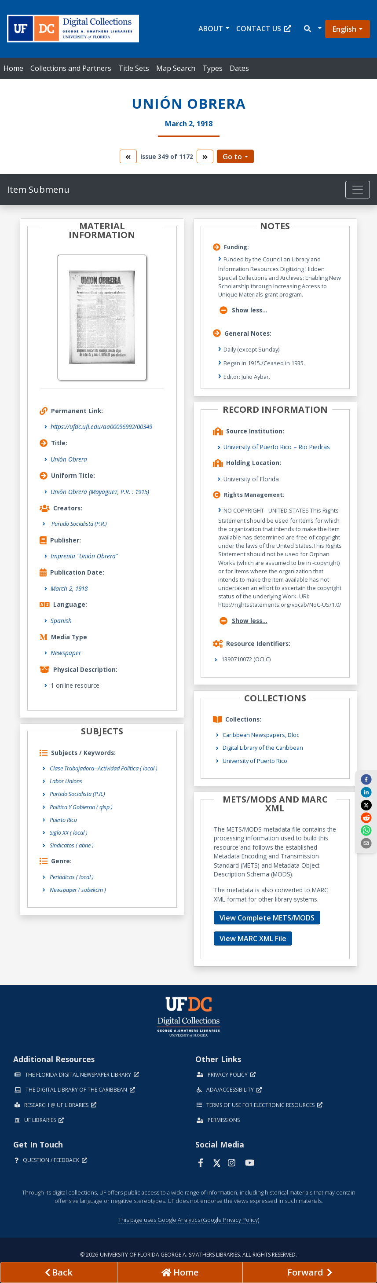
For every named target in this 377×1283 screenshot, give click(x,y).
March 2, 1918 (69, 588)
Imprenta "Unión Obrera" (84, 556)
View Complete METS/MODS (267, 918)
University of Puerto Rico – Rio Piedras (276, 447)
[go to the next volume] (205, 156)
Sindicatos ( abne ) (72, 845)
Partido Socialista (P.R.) (77, 794)
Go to (232, 156)
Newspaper (66, 653)
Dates (239, 68)
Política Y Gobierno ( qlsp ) (81, 807)
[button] (312, 29)
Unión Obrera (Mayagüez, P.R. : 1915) (100, 492)
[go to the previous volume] (128, 156)
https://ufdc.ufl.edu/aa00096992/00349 (101, 426)
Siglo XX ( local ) (69, 832)
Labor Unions (66, 781)
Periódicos (72, 877)
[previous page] (58, 1272)
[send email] (366, 843)
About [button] (210, 28)
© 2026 (188, 1254)
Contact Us (263, 28)
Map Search (175, 68)
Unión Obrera (69, 459)
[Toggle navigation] (357, 189)
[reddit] (366, 817)
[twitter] (366, 804)
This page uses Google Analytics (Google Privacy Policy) (188, 1220)
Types (212, 68)
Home (13, 68)
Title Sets (133, 68)
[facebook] (366, 779)
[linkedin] (366, 792)
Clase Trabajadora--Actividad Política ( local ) (103, 768)
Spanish (61, 620)
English (344, 29)
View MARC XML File (253, 938)
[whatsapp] (366, 830)
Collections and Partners (70, 68)
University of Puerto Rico (255, 761)
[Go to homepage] (180, 1272)
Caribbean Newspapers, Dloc (261, 735)
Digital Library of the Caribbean (263, 747)
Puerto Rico (63, 820)
